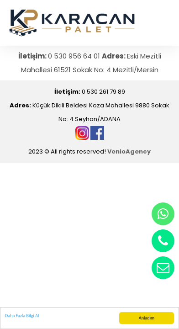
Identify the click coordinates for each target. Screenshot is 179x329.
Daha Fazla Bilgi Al (22, 316)
